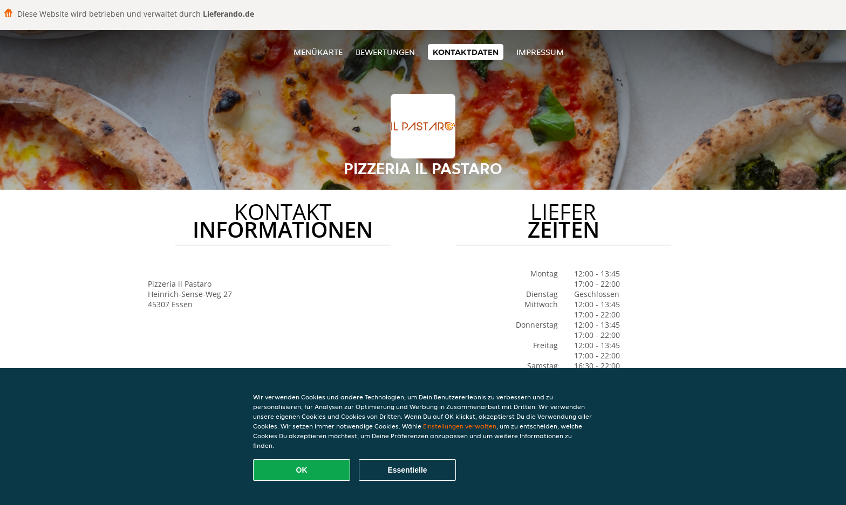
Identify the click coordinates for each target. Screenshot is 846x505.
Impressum (540, 52)
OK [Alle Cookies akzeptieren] (302, 470)
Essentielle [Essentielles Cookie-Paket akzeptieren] (407, 470)
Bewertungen (385, 52)
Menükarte (318, 52)
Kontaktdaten (466, 52)
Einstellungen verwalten (459, 426)
